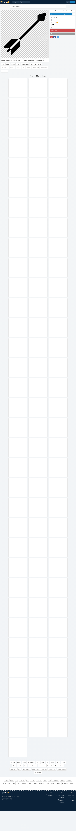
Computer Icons (5, 67)
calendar (27, 1)
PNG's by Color (61, 817)
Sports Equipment (26, 769)
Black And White (25, 64)
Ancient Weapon (38, 772)
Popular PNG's (61, 820)
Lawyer (4, 803)
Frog (17, 800)
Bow (32, 64)
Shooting (28, 67)
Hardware (12, 67)
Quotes (45, 800)
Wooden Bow (50, 765)
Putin (48, 803)
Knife (25, 807)
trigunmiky (54, 22)
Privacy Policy (71, 815)
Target (24, 762)
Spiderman (24, 803)
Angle (3, 64)
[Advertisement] (38, 785)
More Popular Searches (47, 807)
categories (15, 1)
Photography (65, 803)
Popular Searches (60, 819)
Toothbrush (39, 800)
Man (14, 803)
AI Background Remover (58, 33)
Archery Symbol (35, 769)
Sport (38, 762)
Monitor (58, 803)
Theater (35, 803)
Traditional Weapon (59, 765)
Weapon (52, 762)
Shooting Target (44, 67)
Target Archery (4, 71)
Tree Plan (22, 800)
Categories (62, 822)
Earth (18, 803)
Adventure (20, 765)
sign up (73, 1)
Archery (13, 64)
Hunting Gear (44, 769)
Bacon (30, 803)
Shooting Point (36, 67)
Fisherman (69, 800)
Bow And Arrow (38, 64)
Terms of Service (70, 814)
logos (21, 1)
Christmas (30, 807)
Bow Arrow (13, 762)
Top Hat (32, 800)
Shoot (14, 765)
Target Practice (42, 765)
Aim (47, 762)
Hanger (52, 803)
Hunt (19, 769)
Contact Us (71, 819)
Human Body (37, 807)
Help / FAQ (71, 817)
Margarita (62, 800)
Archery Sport (13, 769)
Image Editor (50, 815)
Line (23, 67)
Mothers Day (41, 803)
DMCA (72, 820)
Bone (27, 800)
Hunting (18, 67)
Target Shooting (52, 769)
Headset (71, 803)
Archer (7, 64)
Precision (63, 762)
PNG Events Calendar (60, 815)
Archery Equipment (32, 765)
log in (68, 1)
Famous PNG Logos (60, 814)
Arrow (18, 64)
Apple (9, 803)
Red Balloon (55, 800)
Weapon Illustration (62, 769)
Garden (6, 800)
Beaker (11, 800)
